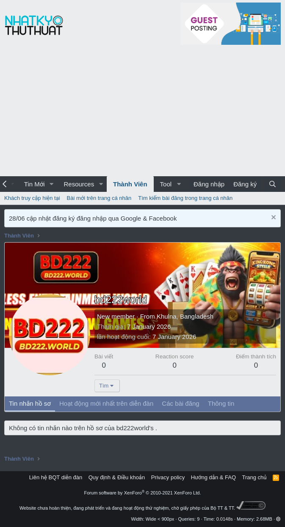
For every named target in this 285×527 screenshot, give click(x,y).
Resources (79, 184)
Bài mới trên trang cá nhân (99, 198)
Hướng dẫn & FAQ (213, 477)
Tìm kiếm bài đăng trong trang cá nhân (185, 198)
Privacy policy (168, 477)
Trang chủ (254, 477)
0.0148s (224, 519)
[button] (51, 184)
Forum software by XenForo (142, 492)
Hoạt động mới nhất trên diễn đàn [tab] (106, 403)
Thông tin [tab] (221, 403)
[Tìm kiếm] (272, 184)
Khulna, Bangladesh (185, 316)
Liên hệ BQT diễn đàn (56, 477)
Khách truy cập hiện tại (32, 198)
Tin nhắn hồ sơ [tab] (30, 403)
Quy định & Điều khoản (117, 477)
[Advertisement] (142, 113)
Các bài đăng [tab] (180, 403)
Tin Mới (34, 184)
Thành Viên (130, 184)
